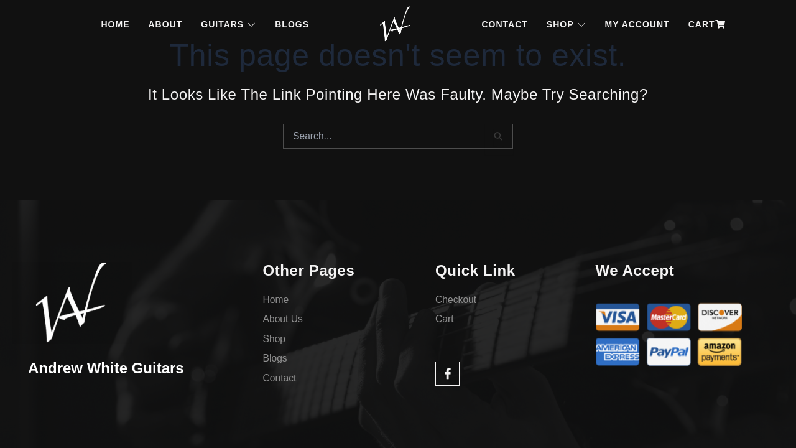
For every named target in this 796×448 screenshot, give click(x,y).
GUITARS (228, 24)
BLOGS (292, 24)
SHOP (566, 24)
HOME (115, 24)
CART (707, 24)
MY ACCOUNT (637, 24)
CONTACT (504, 24)
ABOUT (165, 24)
